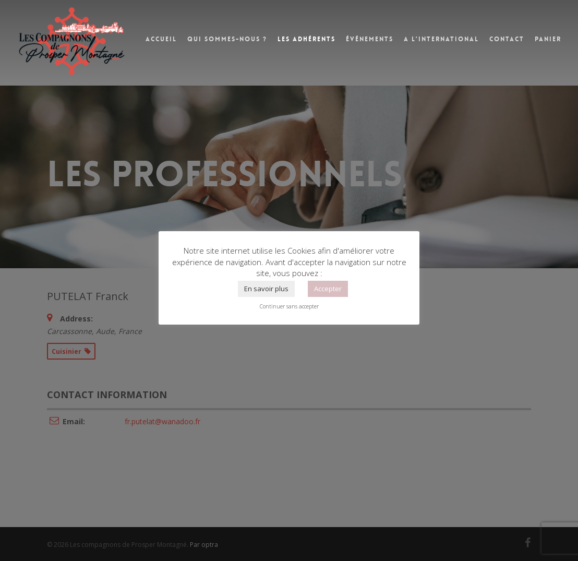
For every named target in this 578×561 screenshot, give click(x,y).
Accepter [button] (328, 288)
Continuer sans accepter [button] (289, 306)
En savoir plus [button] (266, 288)
